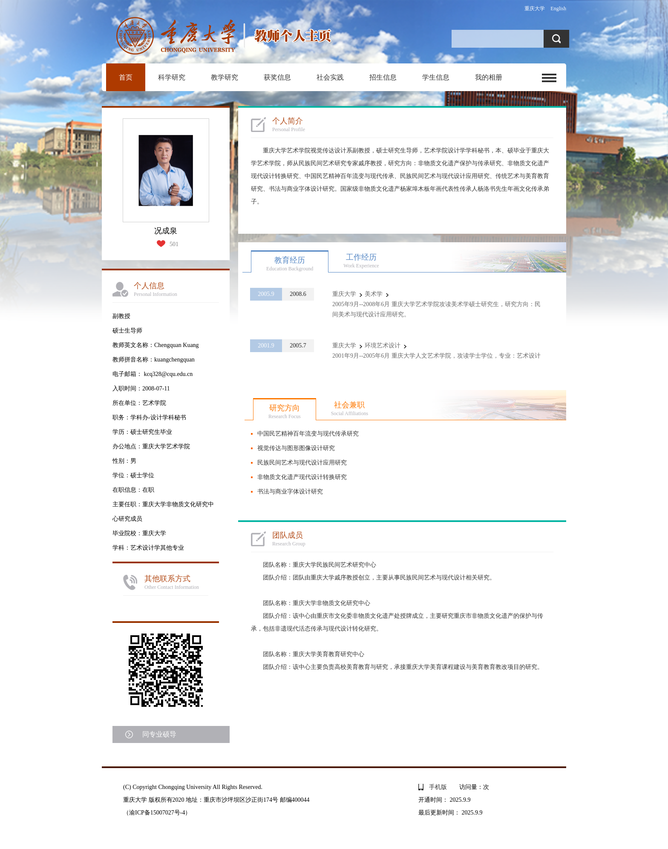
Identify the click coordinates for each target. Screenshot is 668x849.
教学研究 (224, 77)
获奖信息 (277, 77)
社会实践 (330, 77)
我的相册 (488, 77)
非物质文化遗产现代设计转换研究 (302, 477)
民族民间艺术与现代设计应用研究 (302, 462)
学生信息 (435, 77)
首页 (125, 77)
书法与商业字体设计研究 (290, 491)
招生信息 (383, 77)
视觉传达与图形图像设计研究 (296, 448)
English (558, 8)
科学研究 (171, 77)
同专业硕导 (159, 734)
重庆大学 (534, 8)
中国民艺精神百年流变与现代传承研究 (308, 433)
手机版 (438, 787)
